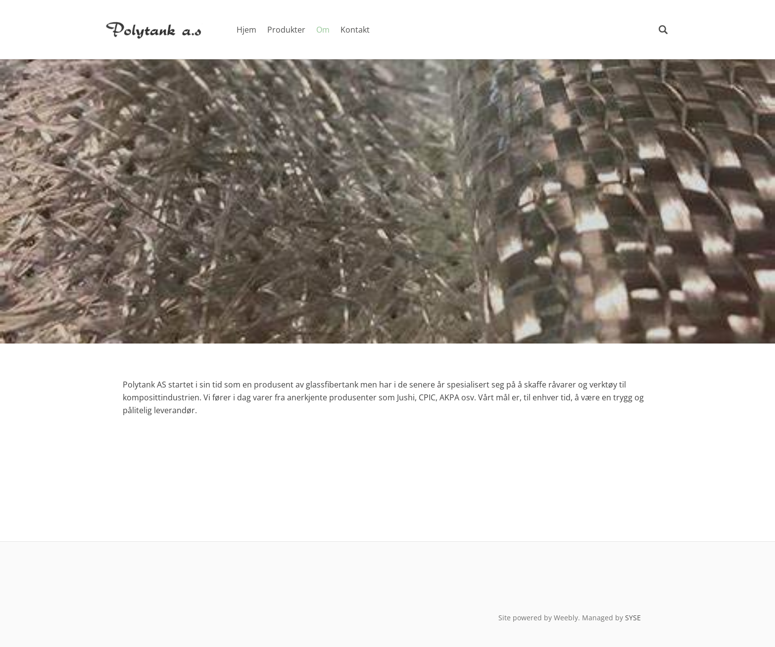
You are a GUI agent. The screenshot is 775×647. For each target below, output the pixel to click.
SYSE (633, 617)
